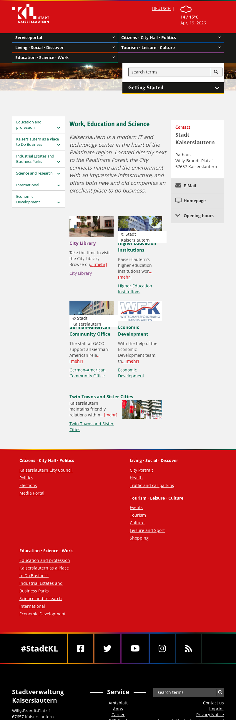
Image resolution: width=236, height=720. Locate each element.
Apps (118, 708)
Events (136, 507)
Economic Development (28, 199)
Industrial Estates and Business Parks (35, 158)
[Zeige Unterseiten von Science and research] (58, 173)
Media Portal (31, 493)
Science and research (34, 173)
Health (136, 477)
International (27, 184)
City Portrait (141, 470)
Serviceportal (65, 38)
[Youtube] (135, 648)
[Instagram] (162, 648)
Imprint (216, 708)
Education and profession (28, 124)
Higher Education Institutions (135, 288)
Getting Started (176, 88)
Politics (26, 477)
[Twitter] (107, 648)
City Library (82, 243)
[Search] (216, 72)
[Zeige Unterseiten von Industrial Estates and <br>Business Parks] (58, 162)
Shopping (139, 538)
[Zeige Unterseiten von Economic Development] (58, 202)
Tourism (138, 515)
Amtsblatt (118, 703)
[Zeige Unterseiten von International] (58, 185)
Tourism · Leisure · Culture (171, 48)
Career (118, 714)
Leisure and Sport (147, 530)
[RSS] (188, 648)
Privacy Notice (210, 714)
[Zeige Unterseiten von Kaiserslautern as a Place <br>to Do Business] (58, 145)
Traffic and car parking (152, 485)
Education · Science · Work (65, 58)
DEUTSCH (161, 8)
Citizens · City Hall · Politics (171, 38)
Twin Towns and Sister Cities (101, 396)
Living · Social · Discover (65, 48)
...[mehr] (98, 264)
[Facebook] (80, 648)
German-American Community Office (87, 373)
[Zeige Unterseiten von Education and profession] (58, 128)
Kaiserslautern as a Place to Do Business (37, 141)
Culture (137, 522)
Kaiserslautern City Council (46, 470)
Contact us (213, 703)
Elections (28, 485)
